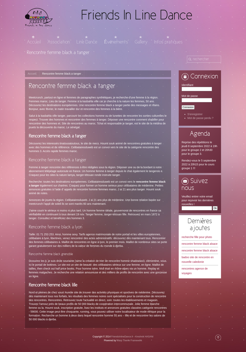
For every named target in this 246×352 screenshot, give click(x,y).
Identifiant (187, 85)
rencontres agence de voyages (195, 271)
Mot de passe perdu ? (200, 118)
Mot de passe (190, 95)
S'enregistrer (195, 114)
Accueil (32, 73)
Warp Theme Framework (129, 340)
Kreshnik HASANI (144, 336)
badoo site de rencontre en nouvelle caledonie (198, 259)
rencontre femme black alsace (200, 243)
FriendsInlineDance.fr (122, 336)
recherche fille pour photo (197, 237)
